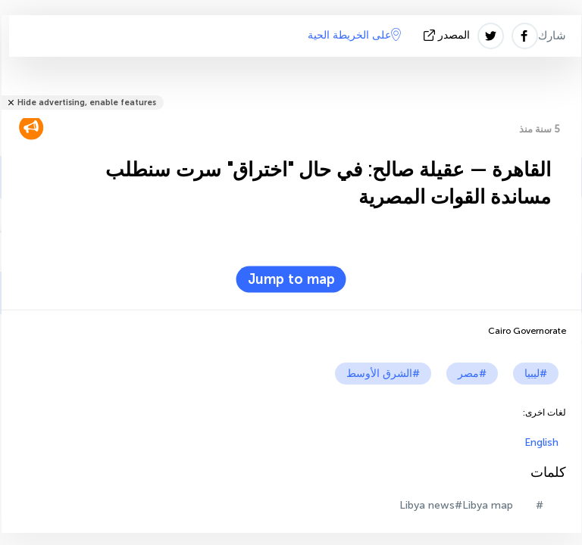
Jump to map (291, 279)
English (541, 442)
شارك (552, 35)
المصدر (448, 35)
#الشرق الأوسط (383, 373)
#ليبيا (535, 373)
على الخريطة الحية (354, 35)
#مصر (472, 373)
